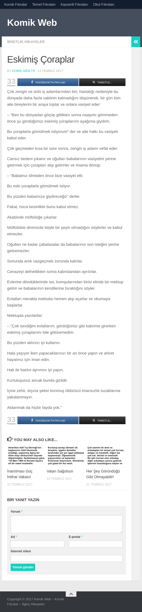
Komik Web (32, 22)
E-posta (75, 537)
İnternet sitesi (21, 551)
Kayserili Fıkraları (74, 4)
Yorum (16, 511)
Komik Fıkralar (15, 4)
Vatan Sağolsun (60, 471)
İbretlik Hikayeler (26, 42)
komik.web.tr (23, 71)
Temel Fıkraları (44, 4)
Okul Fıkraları (103, 4)
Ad (14, 537)
